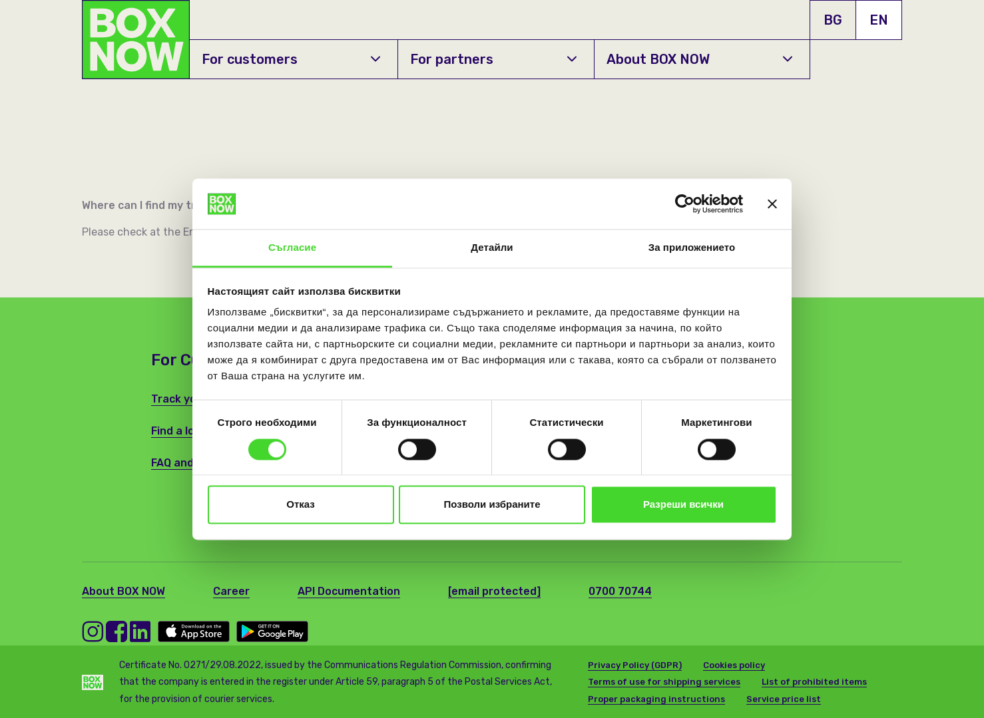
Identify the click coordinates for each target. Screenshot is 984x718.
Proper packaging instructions (656, 699)
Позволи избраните (492, 504)
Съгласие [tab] (292, 248)
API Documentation (349, 591)
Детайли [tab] (492, 248)
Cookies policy (734, 665)
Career (231, 591)
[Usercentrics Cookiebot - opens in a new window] (684, 204)
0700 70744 (620, 591)
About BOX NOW (699, 59)
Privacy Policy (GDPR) (635, 665)
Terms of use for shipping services (664, 682)
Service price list (783, 699)
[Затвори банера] (772, 203)
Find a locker (184, 431)
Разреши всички (683, 504)
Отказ (300, 504)
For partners (493, 59)
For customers (291, 59)
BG (833, 20)
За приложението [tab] (692, 248)
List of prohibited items (814, 682)
